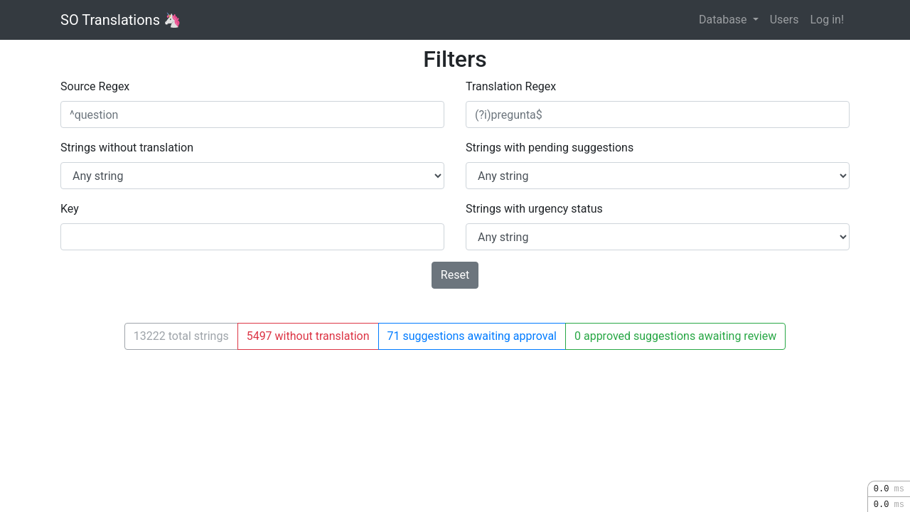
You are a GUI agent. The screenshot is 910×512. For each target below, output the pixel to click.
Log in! (827, 19)
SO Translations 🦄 (120, 19)
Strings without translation (126, 147)
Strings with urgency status (534, 208)
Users (784, 19)
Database (724, 19)
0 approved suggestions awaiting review (675, 336)
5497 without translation (308, 336)
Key (69, 208)
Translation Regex (511, 86)
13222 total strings (181, 336)
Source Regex (94, 86)
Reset (455, 275)
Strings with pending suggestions (549, 147)
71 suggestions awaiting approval (472, 336)
